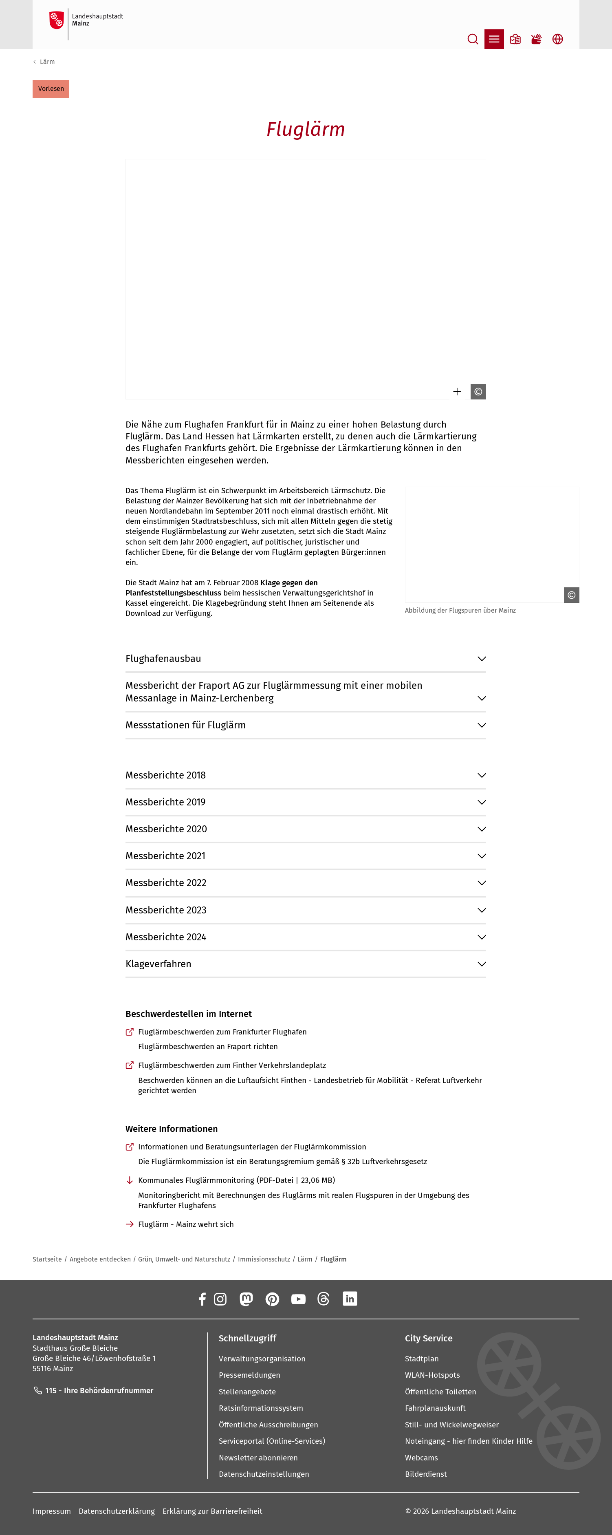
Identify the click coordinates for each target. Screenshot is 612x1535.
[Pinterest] (272, 1298)
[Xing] (376, 1298)
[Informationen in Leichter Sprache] (515, 39)
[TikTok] (402, 1298)
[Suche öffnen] (473, 39)
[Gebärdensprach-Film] (536, 39)
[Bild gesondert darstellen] (455, 391)
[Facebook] (202, 1298)
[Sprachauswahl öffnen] (558, 39)
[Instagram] (219, 1298)
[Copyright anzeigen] (476, 391)
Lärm (47, 62)
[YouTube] (298, 1298)
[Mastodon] (245, 1298)
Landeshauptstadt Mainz (473, 1511)
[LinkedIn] (350, 1298)
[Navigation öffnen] (494, 39)
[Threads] (324, 1298)
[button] (51, 89)
